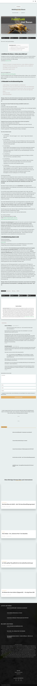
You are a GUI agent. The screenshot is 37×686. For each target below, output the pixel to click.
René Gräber (3, 506)
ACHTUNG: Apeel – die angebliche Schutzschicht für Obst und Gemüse (23, 466)
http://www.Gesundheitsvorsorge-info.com (9, 219)
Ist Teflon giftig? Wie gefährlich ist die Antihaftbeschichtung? (17, 563)
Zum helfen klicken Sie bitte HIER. (29, 316)
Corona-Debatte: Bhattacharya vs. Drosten (20, 440)
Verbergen (18, 45)
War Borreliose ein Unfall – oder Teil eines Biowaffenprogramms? (24, 457)
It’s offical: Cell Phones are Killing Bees (8, 74)
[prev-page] (1, 600)
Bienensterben (9, 290)
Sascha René (16, 12)
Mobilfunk (17, 290)
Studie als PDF (8, 60)
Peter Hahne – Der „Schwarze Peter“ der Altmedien (15, 533)
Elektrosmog (14, 290)
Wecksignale (18, 6)
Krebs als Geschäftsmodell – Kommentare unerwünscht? (22, 432)
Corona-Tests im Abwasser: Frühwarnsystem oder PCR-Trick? (23, 448)
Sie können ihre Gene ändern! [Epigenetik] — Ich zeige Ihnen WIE (18, 592)
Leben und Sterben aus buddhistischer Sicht (15, 626)
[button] (5, 38)
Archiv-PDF (3, 242)
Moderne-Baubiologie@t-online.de (10, 217)
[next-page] (3, 600)
